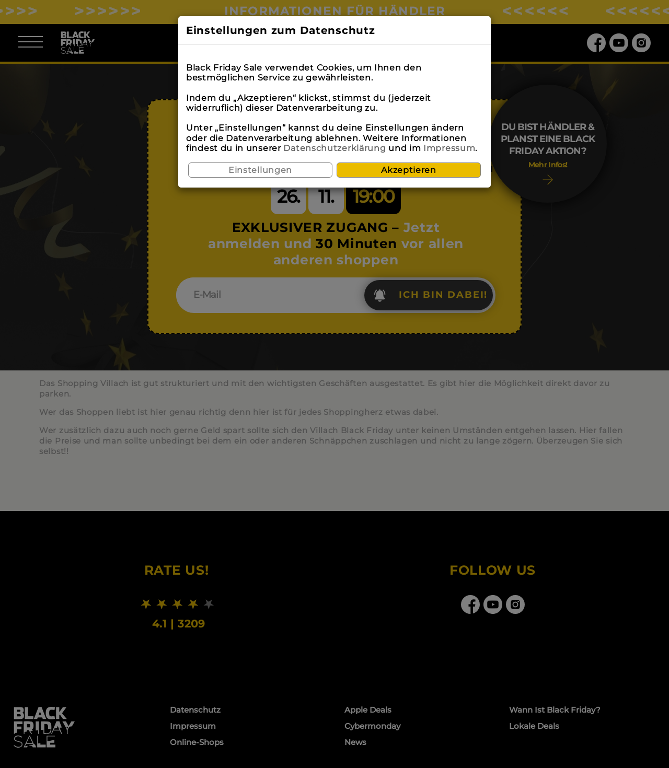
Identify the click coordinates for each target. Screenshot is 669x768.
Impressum (449, 148)
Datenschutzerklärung (334, 148)
